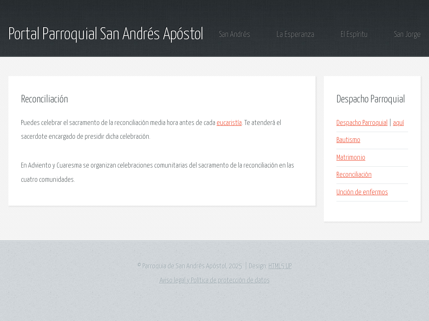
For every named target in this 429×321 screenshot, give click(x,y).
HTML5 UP (280, 266)
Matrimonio (350, 157)
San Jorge (407, 34)
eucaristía (229, 123)
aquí (398, 123)
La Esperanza (295, 34)
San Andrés (234, 34)
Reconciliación (354, 174)
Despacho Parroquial (362, 123)
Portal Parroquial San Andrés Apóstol (105, 35)
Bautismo (348, 140)
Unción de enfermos (362, 192)
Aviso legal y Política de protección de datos (215, 280)
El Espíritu (354, 34)
